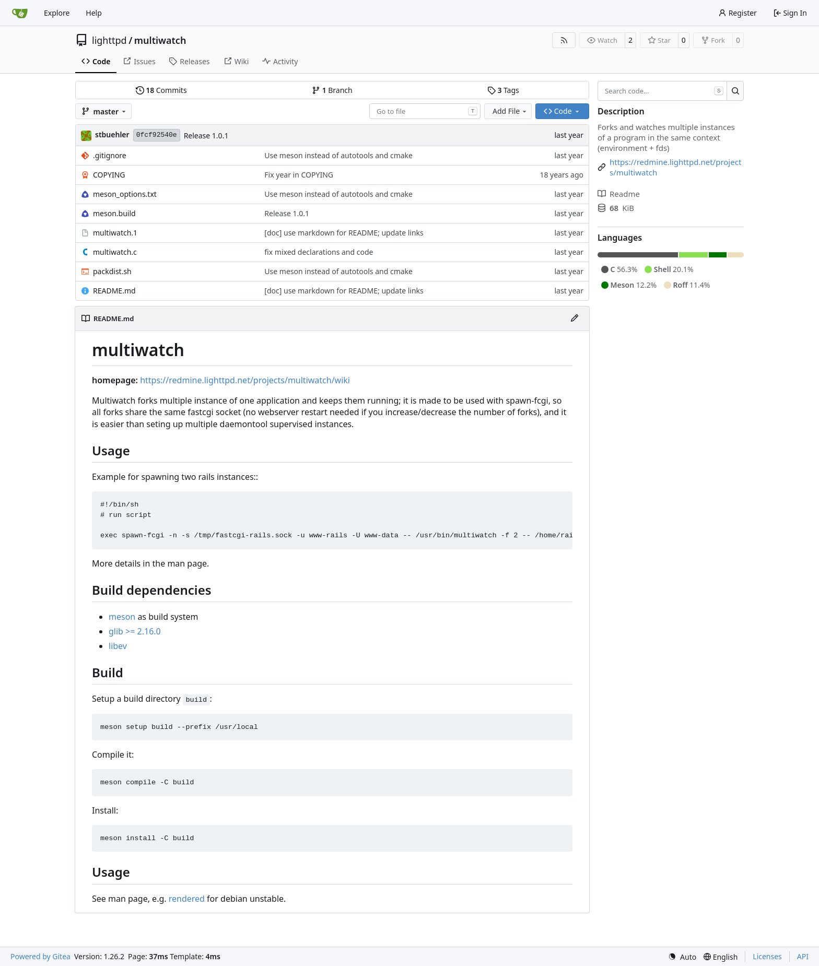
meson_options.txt (125, 194)
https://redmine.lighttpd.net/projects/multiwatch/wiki (245, 380)
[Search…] (735, 91)
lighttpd (109, 40)
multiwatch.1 (115, 233)
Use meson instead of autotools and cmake (338, 155)
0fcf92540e (156, 135)
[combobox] (425, 111)
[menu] (682, 957)
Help (94, 13)
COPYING (109, 175)
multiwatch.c (115, 252)
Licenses (767, 956)
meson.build (114, 213)
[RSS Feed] (564, 40)
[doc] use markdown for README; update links (343, 233)
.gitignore (109, 155)
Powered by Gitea (40, 956)
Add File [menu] (510, 111)
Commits (161, 90)
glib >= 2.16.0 (135, 631)
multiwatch (160, 40)
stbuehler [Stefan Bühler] (112, 134)
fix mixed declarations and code (318, 252)
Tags (503, 90)
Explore (56, 13)
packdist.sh (112, 271)
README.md (114, 291)
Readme (619, 194)
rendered (187, 898)
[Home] (19, 13)
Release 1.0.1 (206, 135)
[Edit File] (574, 318)
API (803, 956)
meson (122, 616)
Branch (332, 90)
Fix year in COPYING (298, 175)
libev (118, 646)
